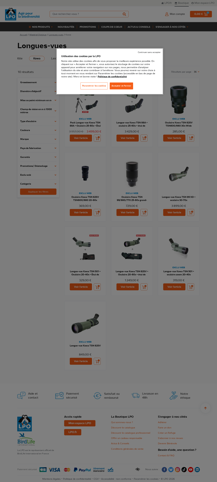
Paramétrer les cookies (94, 86)
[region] (109, 71)
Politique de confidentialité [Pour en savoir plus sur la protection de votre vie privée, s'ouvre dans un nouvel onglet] (112, 76)
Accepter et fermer (121, 86)
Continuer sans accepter (149, 52)
